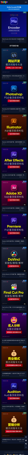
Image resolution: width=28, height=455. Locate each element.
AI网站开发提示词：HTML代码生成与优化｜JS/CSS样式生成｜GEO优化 (14, 75)
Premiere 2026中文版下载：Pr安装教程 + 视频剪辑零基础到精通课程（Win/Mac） (14, 241)
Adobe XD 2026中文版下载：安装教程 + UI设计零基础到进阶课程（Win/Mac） (14, 208)
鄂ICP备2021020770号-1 (19, 452)
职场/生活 (5, 441)
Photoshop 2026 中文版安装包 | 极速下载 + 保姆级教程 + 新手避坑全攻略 (14, 109)
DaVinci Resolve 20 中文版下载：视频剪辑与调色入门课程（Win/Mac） (14, 274)
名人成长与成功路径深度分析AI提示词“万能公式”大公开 (14, 340)
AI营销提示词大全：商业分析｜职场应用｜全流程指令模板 (14, 439)
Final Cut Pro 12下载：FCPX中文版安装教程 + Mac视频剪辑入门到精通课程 (14, 307)
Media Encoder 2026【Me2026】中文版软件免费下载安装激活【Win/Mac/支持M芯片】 (14, 39)
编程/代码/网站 (6, 77)
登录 (26, 2)
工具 (4, 40)
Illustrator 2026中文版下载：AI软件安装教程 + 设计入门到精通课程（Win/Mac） (14, 142)
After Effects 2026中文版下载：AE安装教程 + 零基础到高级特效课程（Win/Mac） (14, 175)
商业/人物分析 (6, 342)
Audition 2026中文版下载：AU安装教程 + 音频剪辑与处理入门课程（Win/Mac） (14, 406)
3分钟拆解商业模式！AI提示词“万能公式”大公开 (13, 373)
